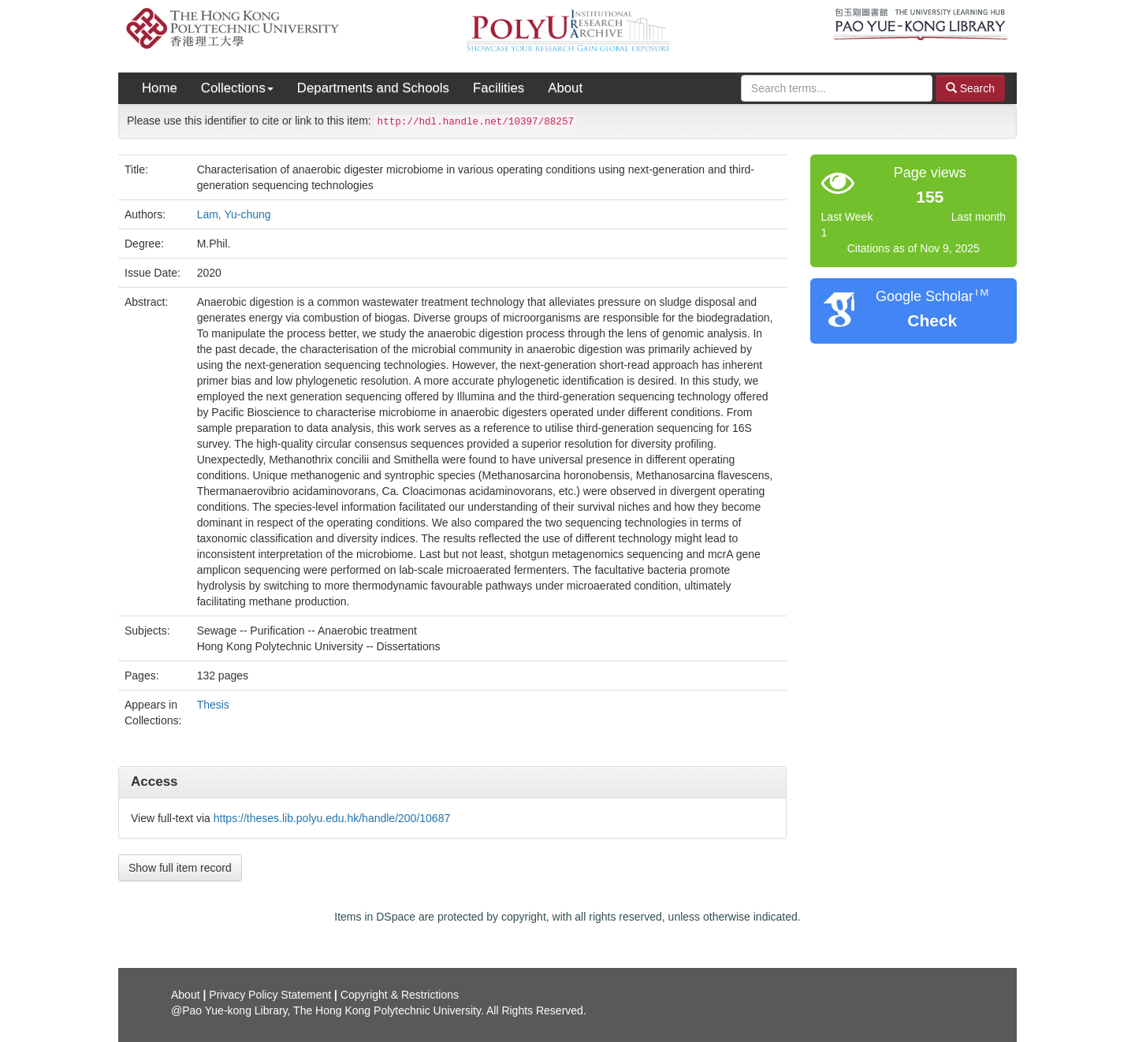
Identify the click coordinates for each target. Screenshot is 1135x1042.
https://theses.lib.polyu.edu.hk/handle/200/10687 (332, 818)
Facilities (498, 87)
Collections (237, 87)
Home (159, 87)
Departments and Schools (373, 87)
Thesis (213, 704)
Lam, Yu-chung (234, 214)
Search (970, 88)
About (565, 87)
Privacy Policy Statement (270, 994)
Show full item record (180, 868)
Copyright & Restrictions (399, 994)
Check (932, 320)
